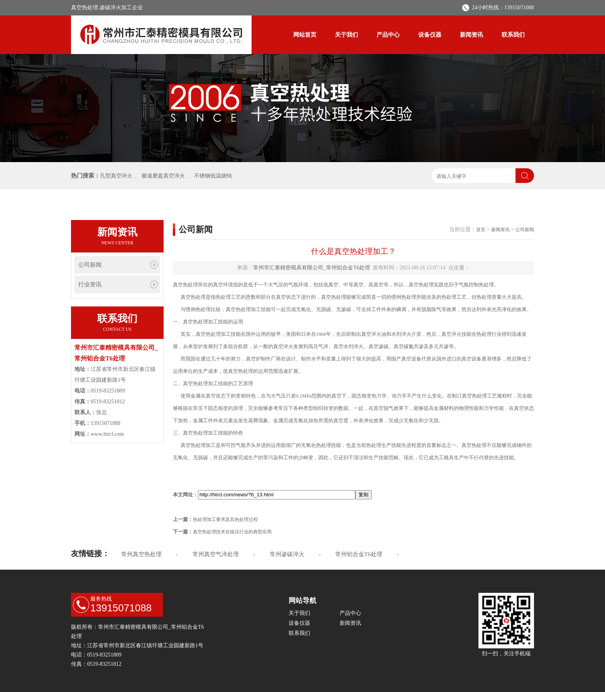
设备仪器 (429, 35)
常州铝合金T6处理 (358, 554)
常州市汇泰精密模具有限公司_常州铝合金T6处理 (311, 268)
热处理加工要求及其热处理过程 (225, 519)
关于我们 (346, 35)
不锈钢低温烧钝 (213, 176)
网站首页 (304, 35)
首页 (480, 229)
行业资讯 (89, 284)
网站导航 (302, 600)
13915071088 (121, 608)
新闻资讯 (471, 35)
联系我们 (513, 35)
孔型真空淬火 (116, 176)
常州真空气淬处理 (216, 554)
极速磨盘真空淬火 (163, 176)
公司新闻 (89, 265)
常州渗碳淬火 (287, 554)
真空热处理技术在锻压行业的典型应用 (232, 532)
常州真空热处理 (141, 554)
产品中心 (388, 35)
